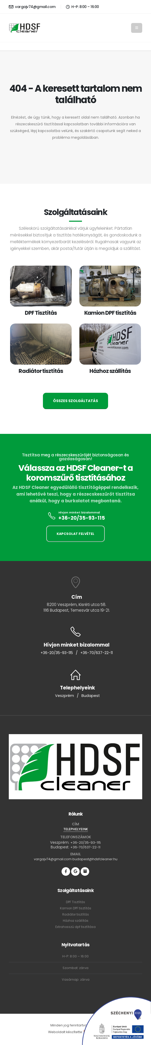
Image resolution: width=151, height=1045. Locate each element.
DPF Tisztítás (75, 903)
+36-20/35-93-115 (81, 517)
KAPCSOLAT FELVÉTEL (75, 534)
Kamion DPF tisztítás (75, 909)
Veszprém (64, 696)
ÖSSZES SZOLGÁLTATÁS (75, 400)
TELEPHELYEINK (75, 830)
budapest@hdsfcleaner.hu (96, 860)
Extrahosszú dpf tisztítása (75, 928)
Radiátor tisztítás (75, 915)
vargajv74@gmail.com (32, 6)
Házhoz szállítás (75, 922)
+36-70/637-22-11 (97, 653)
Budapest (91, 696)
